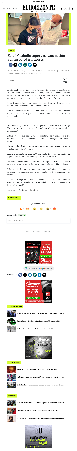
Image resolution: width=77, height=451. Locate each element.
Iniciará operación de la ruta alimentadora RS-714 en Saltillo (38, 321)
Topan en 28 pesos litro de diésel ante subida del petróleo (38, 410)
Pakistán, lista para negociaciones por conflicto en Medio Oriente (40, 385)
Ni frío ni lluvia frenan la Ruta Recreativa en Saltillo (35, 329)
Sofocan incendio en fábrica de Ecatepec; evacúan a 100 (37, 369)
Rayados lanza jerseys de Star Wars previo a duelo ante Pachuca (40, 403)
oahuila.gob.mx (31, 190)
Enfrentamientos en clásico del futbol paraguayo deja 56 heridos (40, 377)
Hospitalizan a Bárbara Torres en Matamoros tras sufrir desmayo (40, 418)
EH (13, 81)
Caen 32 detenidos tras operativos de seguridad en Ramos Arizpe (40, 313)
